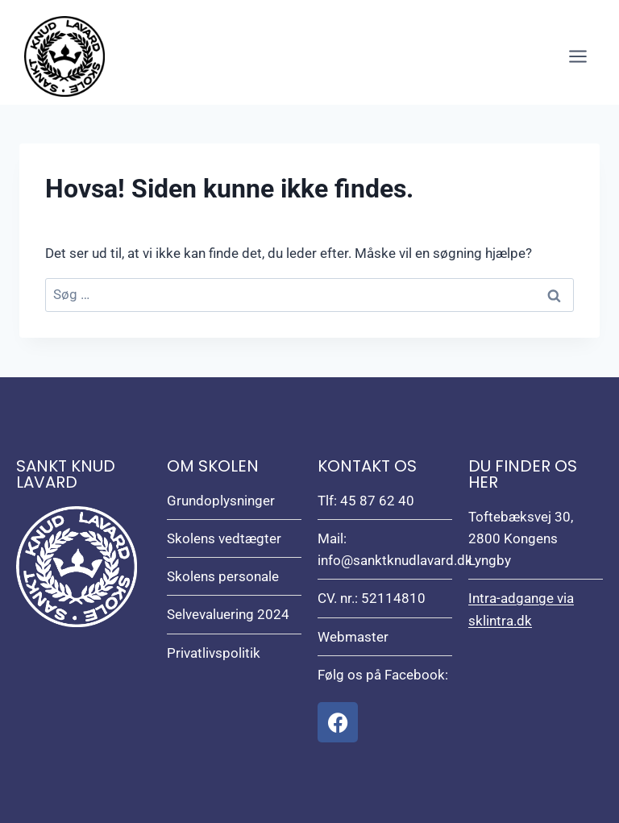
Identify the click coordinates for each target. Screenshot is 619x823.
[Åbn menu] (577, 56)
